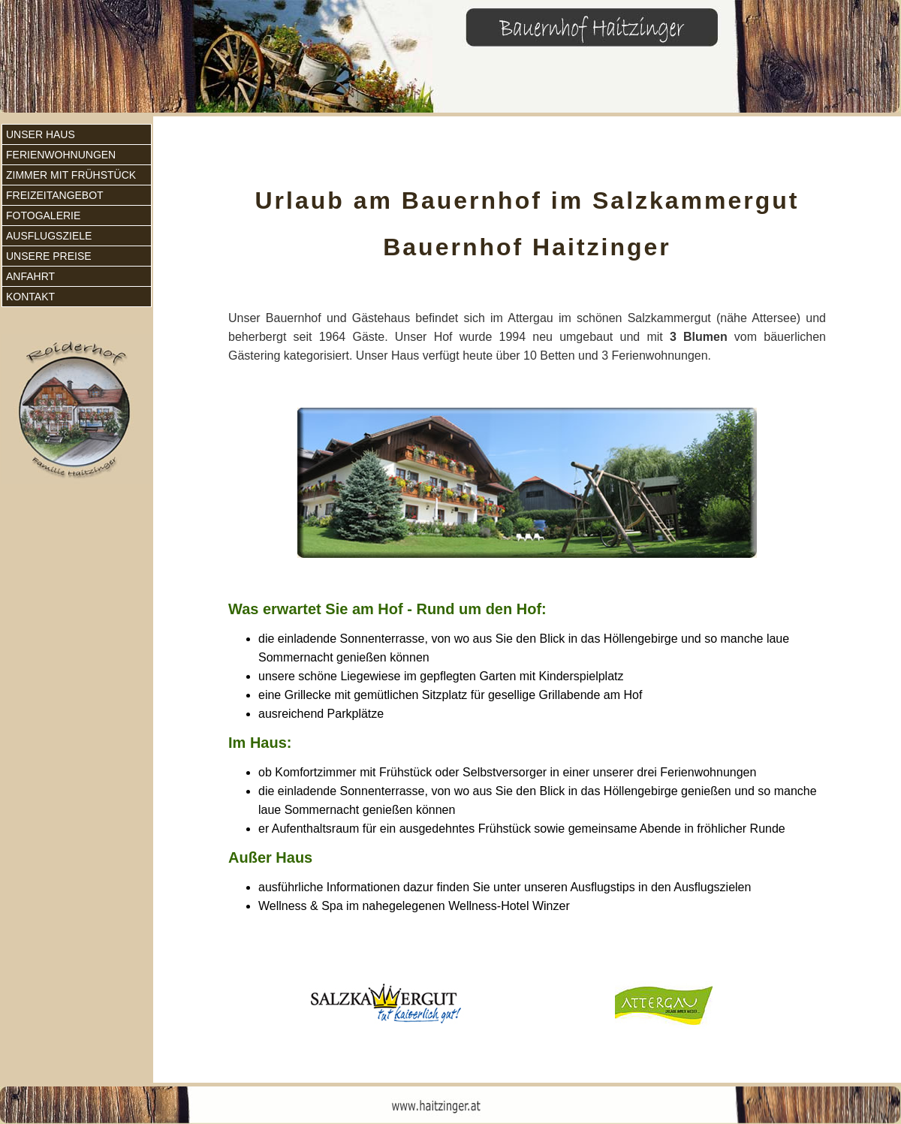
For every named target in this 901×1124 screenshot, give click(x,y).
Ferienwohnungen (61, 155)
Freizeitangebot (55, 195)
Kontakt (30, 297)
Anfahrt (30, 276)
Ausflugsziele (49, 236)
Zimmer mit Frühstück (71, 175)
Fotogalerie (43, 215)
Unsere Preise (49, 256)
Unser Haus (40, 134)
